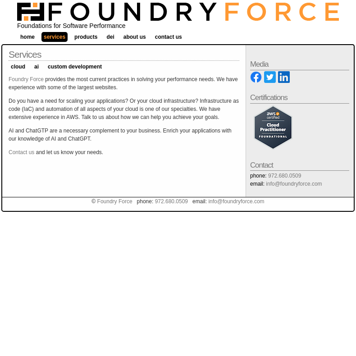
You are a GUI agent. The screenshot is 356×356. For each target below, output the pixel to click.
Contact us (21, 152)
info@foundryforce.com (294, 184)
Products (85, 37)
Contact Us (168, 37)
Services (54, 37)
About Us (134, 37)
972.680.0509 (284, 176)
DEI (110, 37)
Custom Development (75, 67)
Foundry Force (26, 79)
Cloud (18, 67)
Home (27, 37)
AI (36, 67)
